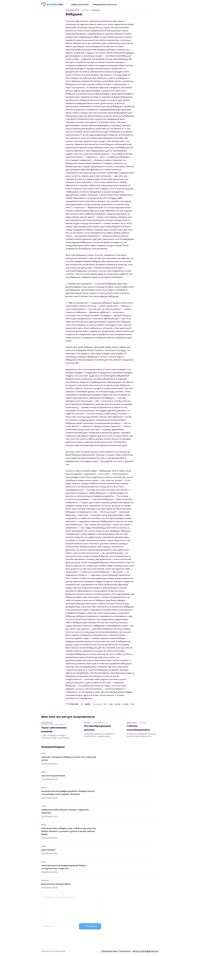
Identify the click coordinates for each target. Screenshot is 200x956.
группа (87, 722)
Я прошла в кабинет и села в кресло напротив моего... (141, 735)
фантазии (132, 722)
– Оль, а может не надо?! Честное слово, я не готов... (55, 736)
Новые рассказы (80, 4)
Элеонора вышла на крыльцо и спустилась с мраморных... (99, 735)
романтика (47, 722)
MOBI (125, 704)
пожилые (95, 10)
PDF (132, 704)
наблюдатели (100, 722)
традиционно (73, 10)
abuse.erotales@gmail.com (145, 951)
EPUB (117, 704)
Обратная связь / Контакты (116, 951)
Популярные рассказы (105, 4)
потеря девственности (53, 724)
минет (85, 10)
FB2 (111, 704)
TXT (105, 704)
